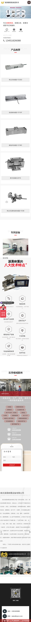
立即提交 (12, 465)
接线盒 (23, 412)
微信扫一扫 (6, 30)
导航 (29, 2)
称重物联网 (15, 415)
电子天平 (25, 415)
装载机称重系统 (23, 418)
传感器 (9, 407)
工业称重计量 (20, 409)
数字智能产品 (15, 424)
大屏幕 (5, 415)
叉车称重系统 (9, 421)
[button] (14, 17)
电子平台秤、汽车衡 (11, 412)
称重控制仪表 (19, 407)
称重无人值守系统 (8, 418)
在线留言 (14, 30)
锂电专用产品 (21, 421)
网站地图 (21, 30)
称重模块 (9, 409)
